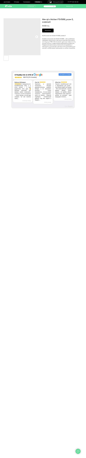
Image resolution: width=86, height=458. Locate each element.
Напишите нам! (58, 2)
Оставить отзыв (65, 74)
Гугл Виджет (69, 106)
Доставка (7, 2)
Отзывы (16, 2)
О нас (38, 2)
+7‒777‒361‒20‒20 (73, 2)
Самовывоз (26, 2)
